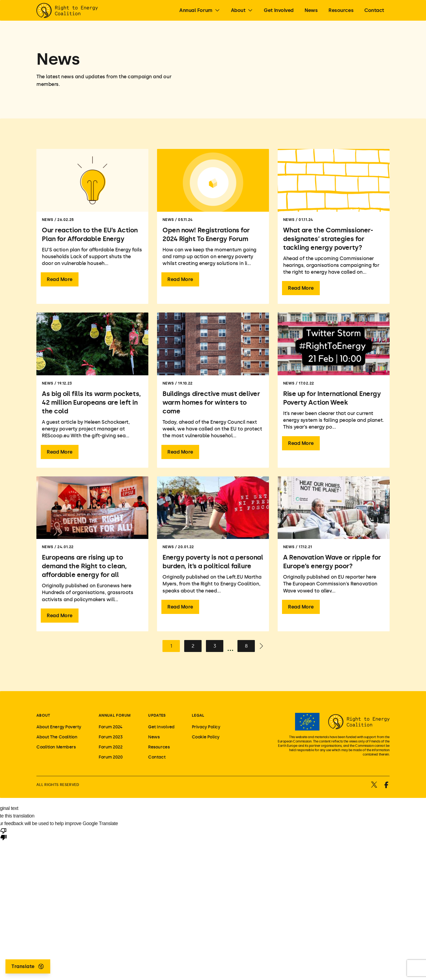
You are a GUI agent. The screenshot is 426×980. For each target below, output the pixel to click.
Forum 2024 (111, 726)
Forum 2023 (111, 736)
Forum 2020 (111, 757)
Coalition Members (56, 747)
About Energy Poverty (58, 726)
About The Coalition (56, 736)
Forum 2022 (111, 747)
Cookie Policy (206, 736)
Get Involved (161, 726)
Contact (156, 757)
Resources (159, 747)
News (153, 736)
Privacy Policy (206, 726)
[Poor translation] (3, 833)
